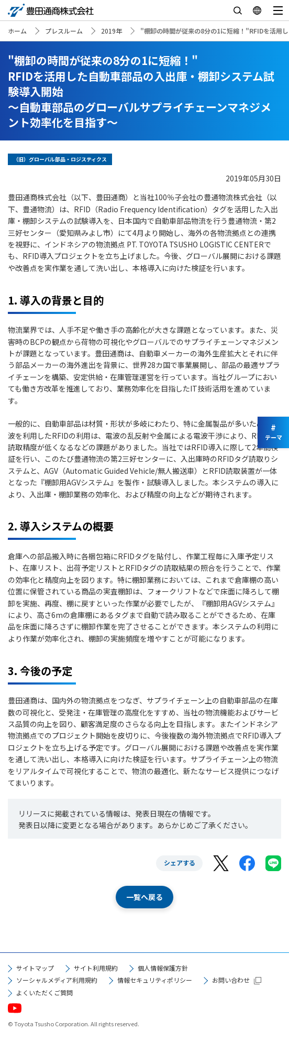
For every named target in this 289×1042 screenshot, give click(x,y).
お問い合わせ (231, 979)
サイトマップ (35, 967)
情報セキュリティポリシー (154, 979)
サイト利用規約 (96, 967)
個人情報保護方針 (163, 967)
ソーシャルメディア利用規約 (56, 979)
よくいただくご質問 (44, 992)
